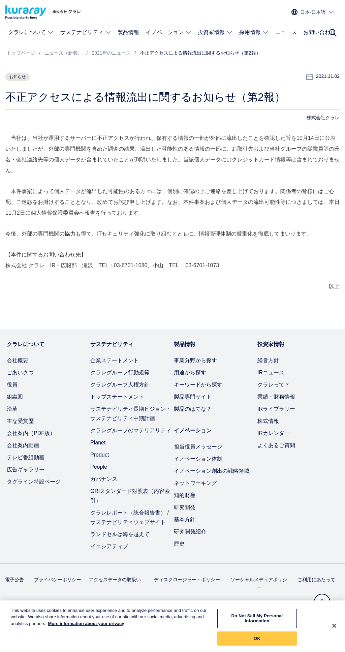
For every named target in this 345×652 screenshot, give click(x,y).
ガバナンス (103, 479)
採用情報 (254, 32)
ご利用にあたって (316, 579)
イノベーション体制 (198, 459)
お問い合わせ (319, 32)
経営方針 (268, 360)
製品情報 (128, 32)
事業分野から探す (195, 360)
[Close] (334, 629)
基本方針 (184, 519)
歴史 (179, 544)
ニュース (286, 32)
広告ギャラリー (25, 469)
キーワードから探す (198, 384)
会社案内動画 (23, 445)
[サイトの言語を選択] (312, 12)
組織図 (15, 397)
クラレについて (31, 32)
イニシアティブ (109, 546)
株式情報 (268, 421)
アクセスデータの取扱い (115, 579)
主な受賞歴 (20, 421)
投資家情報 (215, 32)
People (98, 467)
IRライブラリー (276, 409)
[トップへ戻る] (322, 602)
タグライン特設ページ (34, 482)
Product (99, 455)
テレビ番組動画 (25, 457)
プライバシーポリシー (57, 579)
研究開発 (184, 507)
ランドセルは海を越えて (120, 534)
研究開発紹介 (190, 531)
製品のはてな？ (193, 409)
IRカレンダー (273, 433)
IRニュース (270, 372)
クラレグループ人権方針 (120, 384)
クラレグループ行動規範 (120, 372)
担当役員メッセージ (198, 446)
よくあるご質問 (276, 445)
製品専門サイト (193, 397)
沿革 (12, 409)
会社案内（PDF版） (31, 433)
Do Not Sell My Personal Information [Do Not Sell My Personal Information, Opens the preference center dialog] (257, 622)
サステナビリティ (85, 32)
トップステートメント (117, 397)
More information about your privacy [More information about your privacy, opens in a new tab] (86, 627)
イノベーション (168, 32)
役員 (12, 384)
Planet (97, 442)
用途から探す (190, 372)
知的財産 (184, 495)
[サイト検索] (333, 32)
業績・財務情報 (276, 397)
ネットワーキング (195, 483)
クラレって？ (273, 384)
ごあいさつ (20, 372)
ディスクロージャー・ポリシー (187, 579)
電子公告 (14, 579)
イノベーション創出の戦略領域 (211, 471)
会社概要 (17, 360)
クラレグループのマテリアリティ (130, 430)
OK (257, 642)
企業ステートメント (114, 360)
